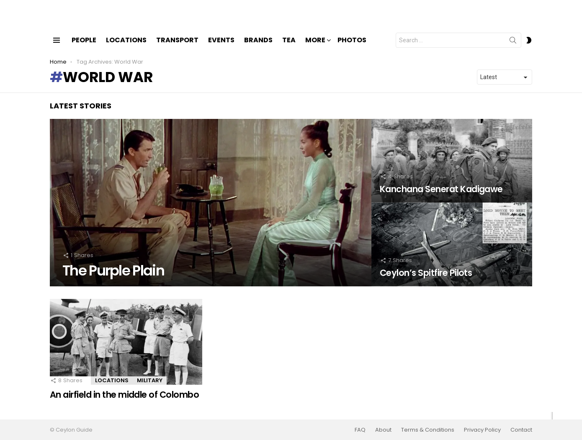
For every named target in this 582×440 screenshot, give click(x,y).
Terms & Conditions (427, 430)
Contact (521, 430)
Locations (126, 47)
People (84, 47)
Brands (258, 47)
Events (221, 47)
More (315, 48)
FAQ (360, 430)
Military (149, 387)
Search (513, 49)
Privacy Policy (482, 430)
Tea (289, 47)
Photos (351, 47)
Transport (177, 47)
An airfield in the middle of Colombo (124, 402)
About (383, 430)
